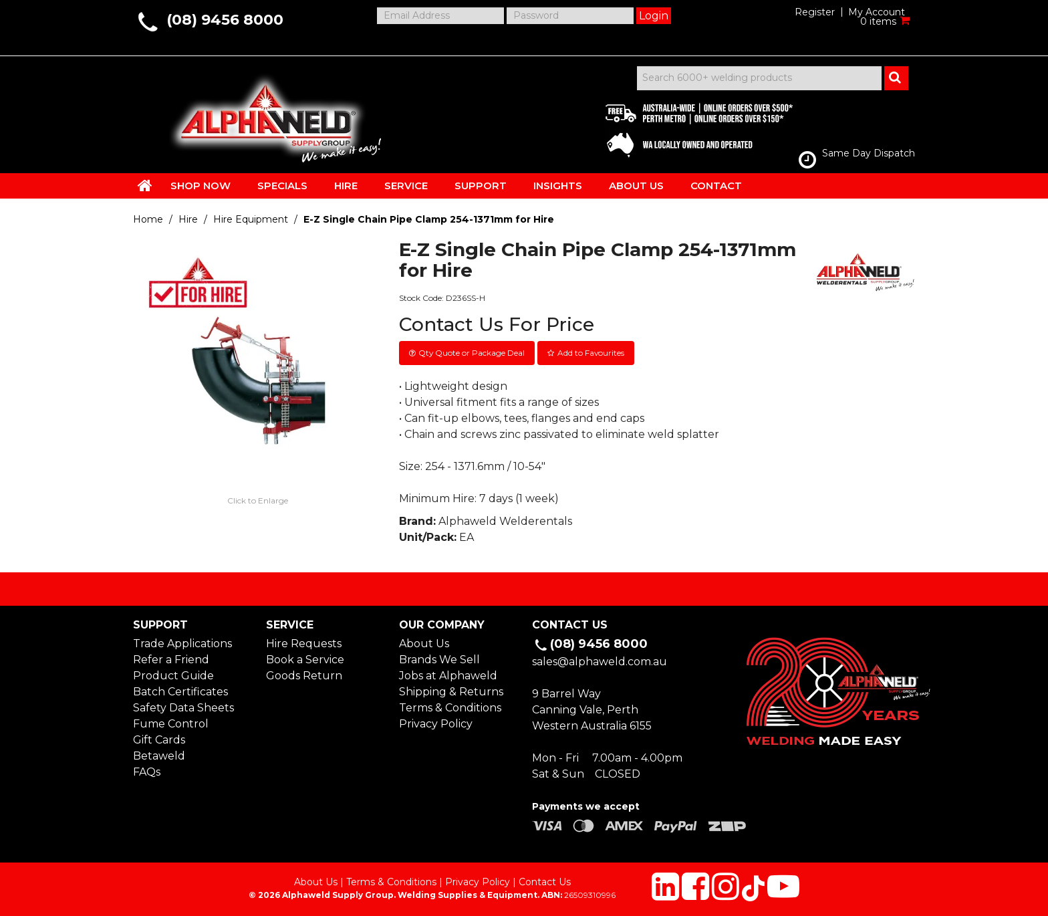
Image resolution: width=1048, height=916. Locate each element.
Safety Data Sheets (183, 707)
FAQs (146, 772)
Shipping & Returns (451, 691)
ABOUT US (636, 185)
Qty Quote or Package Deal (471, 353)
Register (815, 12)
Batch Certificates (180, 691)
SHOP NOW (200, 185)
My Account (876, 12)
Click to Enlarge (257, 500)
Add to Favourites (590, 353)
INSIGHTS (557, 185)
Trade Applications (182, 643)
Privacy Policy (436, 723)
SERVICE (406, 185)
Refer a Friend (171, 659)
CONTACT (716, 185)
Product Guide (173, 675)
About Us (424, 643)
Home (148, 219)
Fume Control (171, 723)
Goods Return (304, 675)
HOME (145, 185)
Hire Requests (304, 643)
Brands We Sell (439, 659)
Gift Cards (159, 739)
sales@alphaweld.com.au (599, 661)
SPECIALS (282, 185)
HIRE (346, 185)
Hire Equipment (250, 219)
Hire (188, 219)
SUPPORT (480, 185)
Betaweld (159, 756)
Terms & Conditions (450, 707)
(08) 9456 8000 (224, 20)
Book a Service (305, 659)
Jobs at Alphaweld (448, 675)
